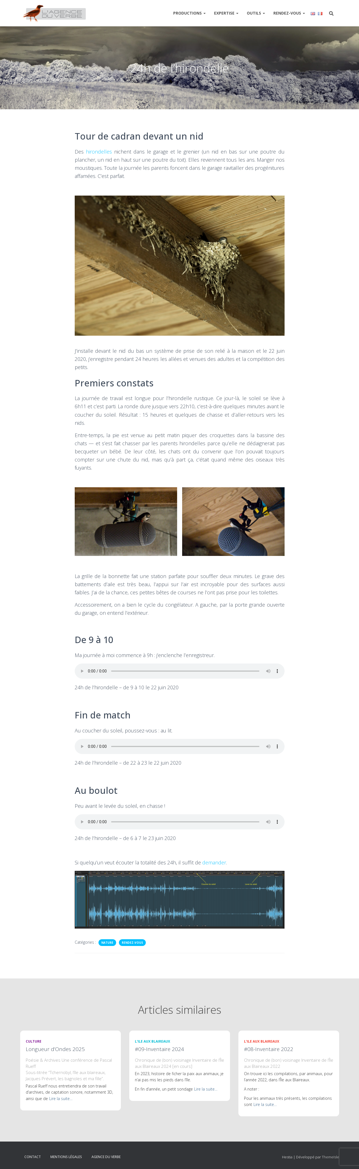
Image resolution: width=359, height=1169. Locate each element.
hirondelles (99, 151)
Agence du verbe (106, 1156)
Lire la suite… (60, 1098)
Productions (189, 13)
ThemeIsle (330, 1156)
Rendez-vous (289, 13)
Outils (256, 13)
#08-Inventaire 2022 (268, 1049)
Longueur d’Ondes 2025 (55, 1049)
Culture (33, 1041)
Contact (32, 1156)
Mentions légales (66, 1156)
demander (214, 862)
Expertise (226, 13)
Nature (107, 943)
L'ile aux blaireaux (152, 1041)
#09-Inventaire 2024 (159, 1049)
